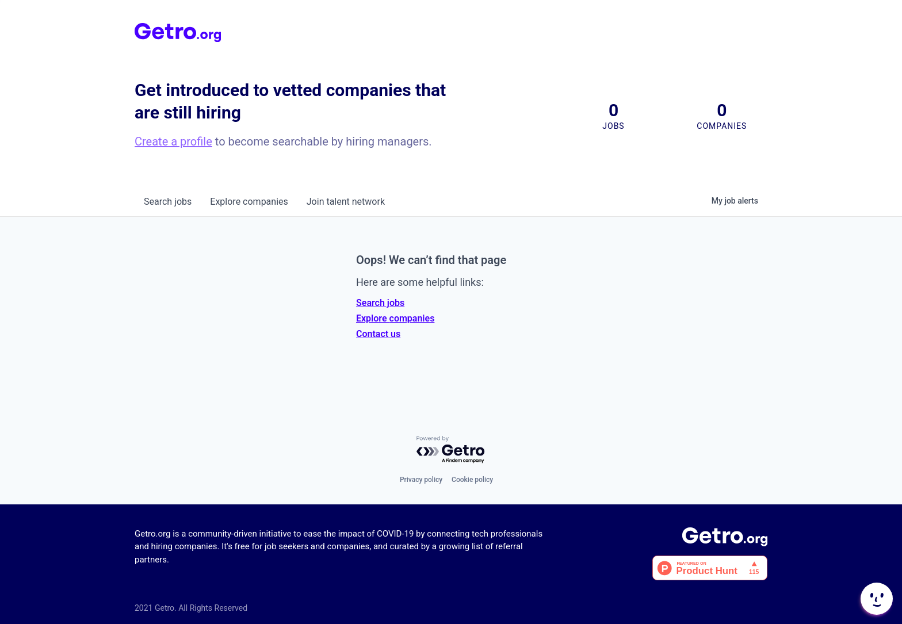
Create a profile (173, 141)
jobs (168, 201)
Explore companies (395, 318)
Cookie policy (472, 480)
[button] (875, 599)
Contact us (378, 333)
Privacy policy (421, 480)
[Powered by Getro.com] (451, 450)
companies (249, 201)
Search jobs (380, 302)
